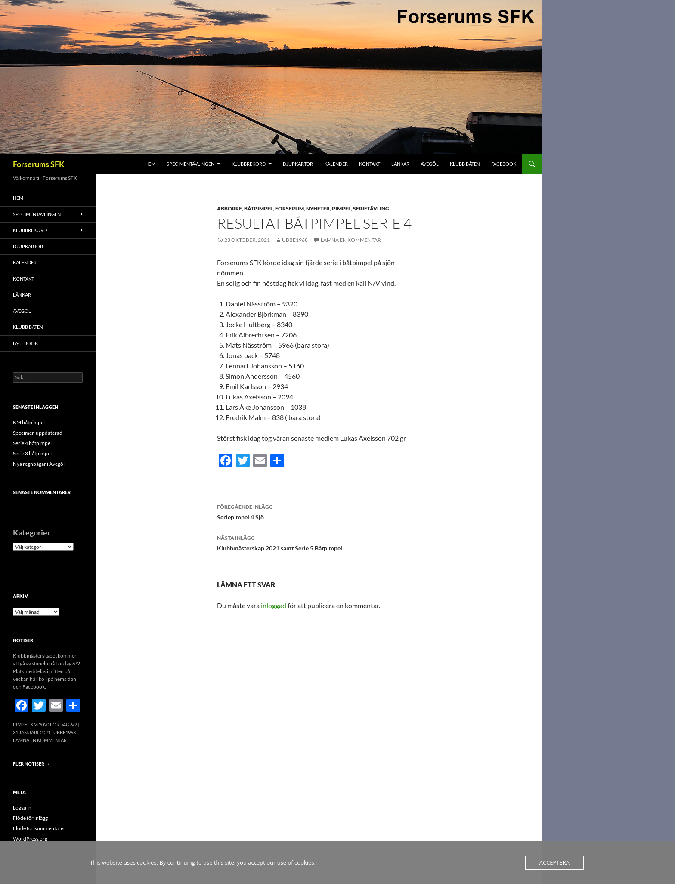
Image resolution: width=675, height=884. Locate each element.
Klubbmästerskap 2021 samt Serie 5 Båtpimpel (319, 542)
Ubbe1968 (295, 240)
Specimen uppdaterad (37, 433)
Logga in (22, 807)
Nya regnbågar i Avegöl (39, 464)
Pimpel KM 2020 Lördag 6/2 (45, 724)
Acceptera (554, 862)
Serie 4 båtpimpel (32, 443)
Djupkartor (298, 164)
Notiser (23, 640)
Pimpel (341, 208)
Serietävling (371, 208)
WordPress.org (30, 838)
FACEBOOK (503, 164)
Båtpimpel (258, 208)
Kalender (336, 164)
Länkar (400, 164)
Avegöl (430, 164)
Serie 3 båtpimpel (32, 453)
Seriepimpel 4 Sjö (319, 511)
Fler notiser (31, 764)
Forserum (289, 208)
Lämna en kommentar (351, 240)
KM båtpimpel (29, 422)
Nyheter (318, 208)
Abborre (229, 208)
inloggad (273, 605)
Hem (150, 164)
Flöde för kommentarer (39, 828)
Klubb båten (465, 164)
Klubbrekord (249, 164)
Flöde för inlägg (30, 818)
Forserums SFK (39, 164)
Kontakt (369, 164)
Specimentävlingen (190, 164)
